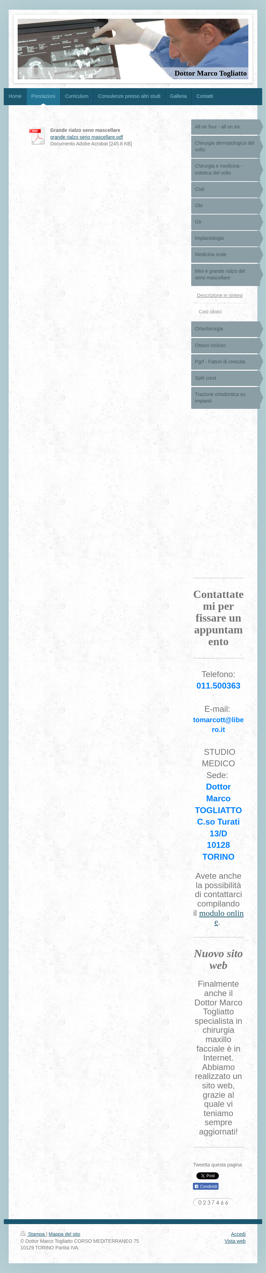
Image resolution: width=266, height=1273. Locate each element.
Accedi (238, 1234)
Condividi (205, 1186)
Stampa (33, 1234)
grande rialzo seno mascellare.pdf (86, 137)
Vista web (235, 1241)
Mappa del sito (64, 1234)
